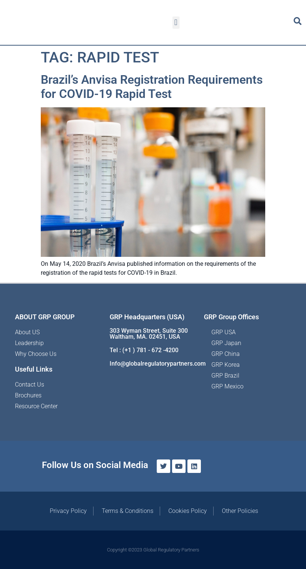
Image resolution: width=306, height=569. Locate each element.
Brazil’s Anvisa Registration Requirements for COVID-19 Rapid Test (152, 87)
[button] (176, 22)
